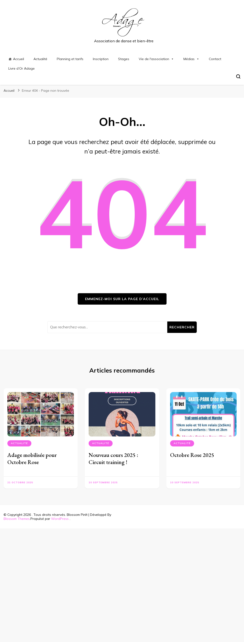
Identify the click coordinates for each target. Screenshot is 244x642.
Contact (215, 59)
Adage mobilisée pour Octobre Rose (32, 458)
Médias (191, 59)
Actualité (40, 59)
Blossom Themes (17, 519)
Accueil (18, 59)
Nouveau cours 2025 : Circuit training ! (113, 458)
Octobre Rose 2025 (192, 455)
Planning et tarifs (70, 59)
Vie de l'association (156, 59)
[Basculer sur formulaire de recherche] (238, 76)
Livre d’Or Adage (21, 68)
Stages (123, 59)
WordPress (60, 519)
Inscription (101, 59)
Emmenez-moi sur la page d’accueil (122, 299)
